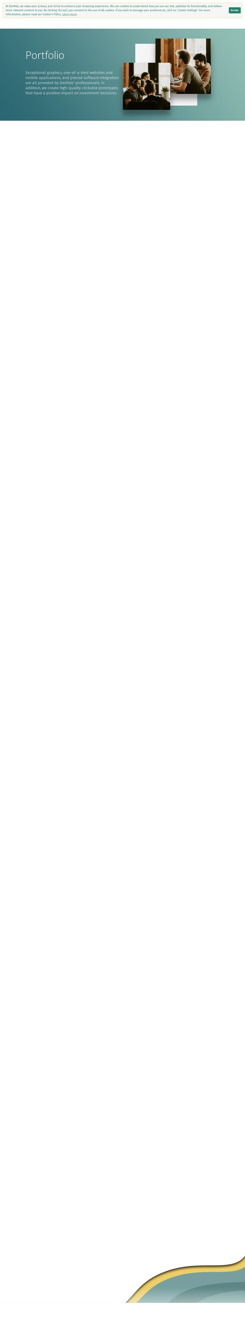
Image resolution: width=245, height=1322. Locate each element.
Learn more (69, 14)
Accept (235, 10)
